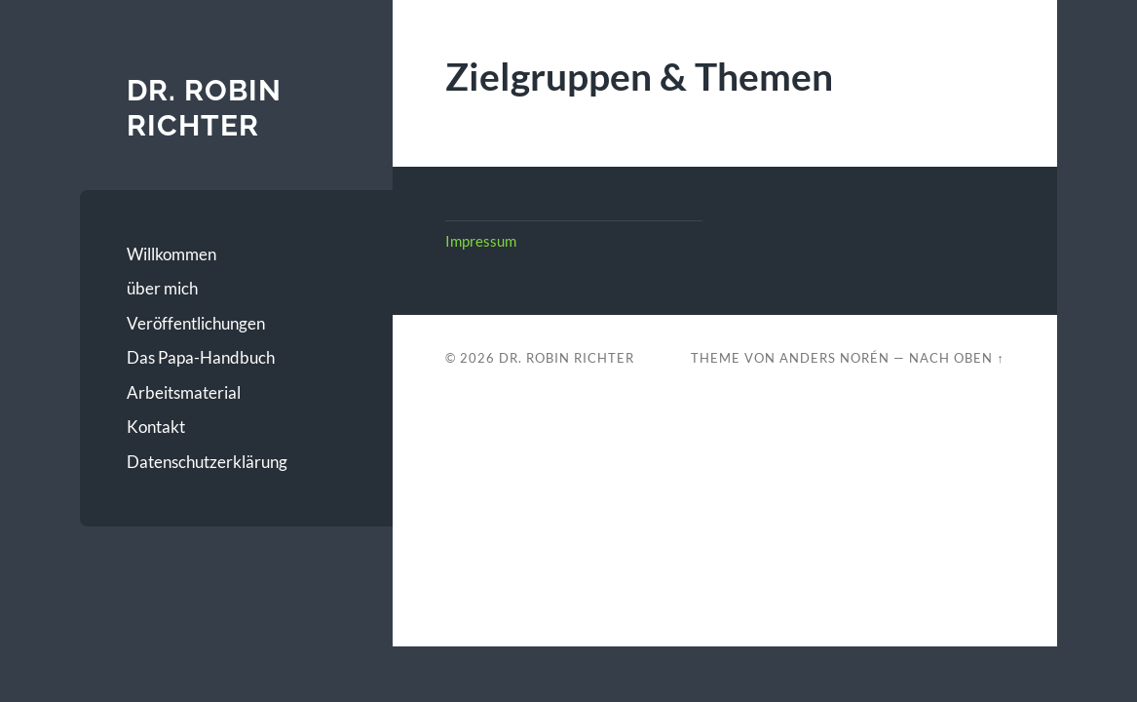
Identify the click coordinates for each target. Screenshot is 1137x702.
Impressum (480, 241)
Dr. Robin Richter (204, 107)
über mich (162, 288)
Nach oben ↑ (956, 358)
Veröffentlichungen (196, 323)
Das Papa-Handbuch (201, 357)
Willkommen (171, 254)
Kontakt (156, 426)
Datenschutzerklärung (207, 461)
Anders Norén (834, 358)
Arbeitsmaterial (184, 392)
